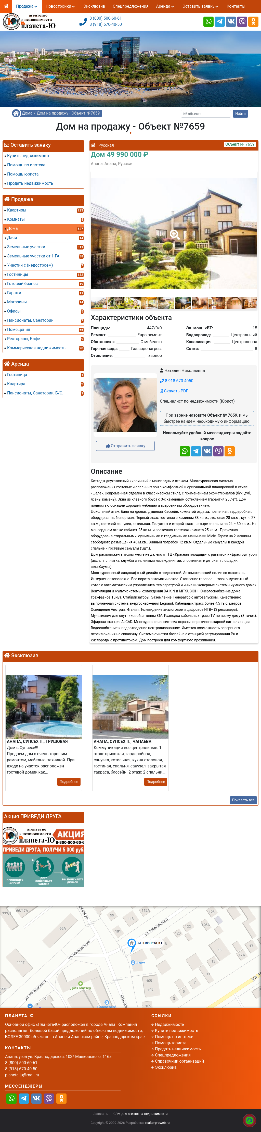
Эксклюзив (94, 6)
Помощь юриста (170, 1042)
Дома (27, 113)
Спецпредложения (130, 6)
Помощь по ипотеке (174, 1036)
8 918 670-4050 (176, 380)
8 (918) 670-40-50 (105, 24)
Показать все (243, 800)
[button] (174, 231)
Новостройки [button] (61, 6)
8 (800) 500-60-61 (105, 18)
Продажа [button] (27, 6)
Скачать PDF (174, 391)
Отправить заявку (125, 445)
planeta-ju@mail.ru (22, 1075)
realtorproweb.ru (157, 1123)
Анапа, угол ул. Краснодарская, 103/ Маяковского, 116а (58, 1056)
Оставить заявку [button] (200, 6)
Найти (240, 113)
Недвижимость (169, 1024)
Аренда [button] (165, 6)
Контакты (236, 6)
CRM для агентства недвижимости (140, 1114)
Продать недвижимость (178, 1049)
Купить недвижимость (176, 1030)
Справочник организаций (179, 1061)
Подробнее (69, 782)
